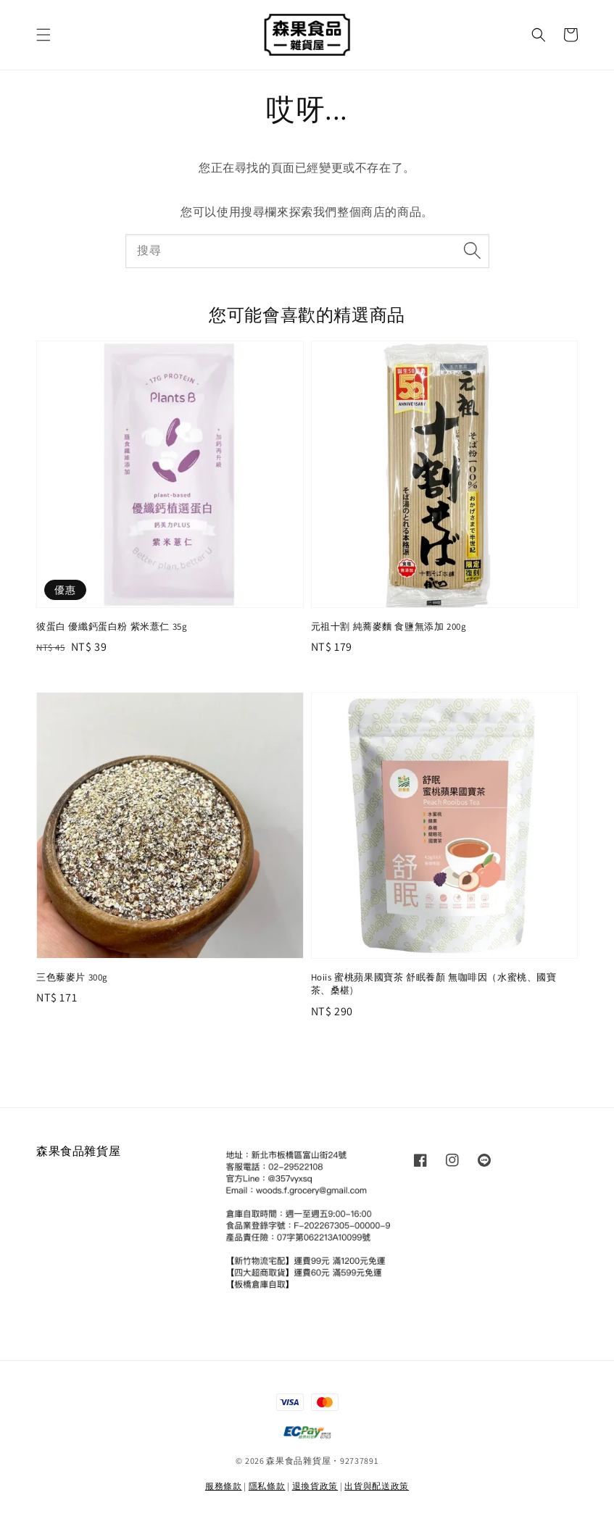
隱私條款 (267, 1485)
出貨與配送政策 (376, 1485)
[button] (43, 35)
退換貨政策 (315, 1485)
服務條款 (223, 1485)
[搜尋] (473, 251)
